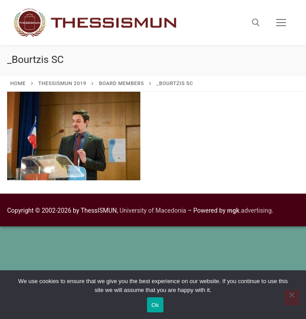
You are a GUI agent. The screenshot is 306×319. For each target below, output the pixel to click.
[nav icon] (281, 22)
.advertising (249, 210)
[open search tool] (256, 23)
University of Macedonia (152, 210)
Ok (155, 305)
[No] (291, 297)
